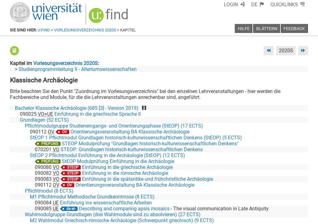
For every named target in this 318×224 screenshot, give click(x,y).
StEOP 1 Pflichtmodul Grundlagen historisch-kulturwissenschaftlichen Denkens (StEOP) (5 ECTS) (136, 138)
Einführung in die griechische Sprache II (97, 114)
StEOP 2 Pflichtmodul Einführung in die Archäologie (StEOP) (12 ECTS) (107, 155)
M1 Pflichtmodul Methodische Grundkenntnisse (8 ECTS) (92, 197)
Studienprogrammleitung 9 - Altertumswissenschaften (78, 69)
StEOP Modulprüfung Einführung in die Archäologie (118, 161)
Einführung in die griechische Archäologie (127, 167)
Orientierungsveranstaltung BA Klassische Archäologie (129, 132)
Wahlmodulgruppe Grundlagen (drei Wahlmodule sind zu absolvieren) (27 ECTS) (113, 214)
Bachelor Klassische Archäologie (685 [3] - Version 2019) (77, 108)
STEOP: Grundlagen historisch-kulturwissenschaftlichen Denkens (132, 149)
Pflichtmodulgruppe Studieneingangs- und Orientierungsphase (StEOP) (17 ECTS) (114, 126)
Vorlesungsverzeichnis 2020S (85, 30)
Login (231, 4)
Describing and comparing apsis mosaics (124, 209)
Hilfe (244, 28)
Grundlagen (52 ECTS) (44, 120)
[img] (109, 18)
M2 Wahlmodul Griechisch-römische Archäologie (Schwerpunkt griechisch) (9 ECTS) (122, 220)
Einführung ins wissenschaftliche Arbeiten (106, 203)
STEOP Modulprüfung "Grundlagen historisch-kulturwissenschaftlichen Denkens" (150, 144)
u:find (44, 30)
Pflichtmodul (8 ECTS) (49, 191)
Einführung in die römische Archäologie (125, 173)
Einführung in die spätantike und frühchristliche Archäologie (147, 179)
